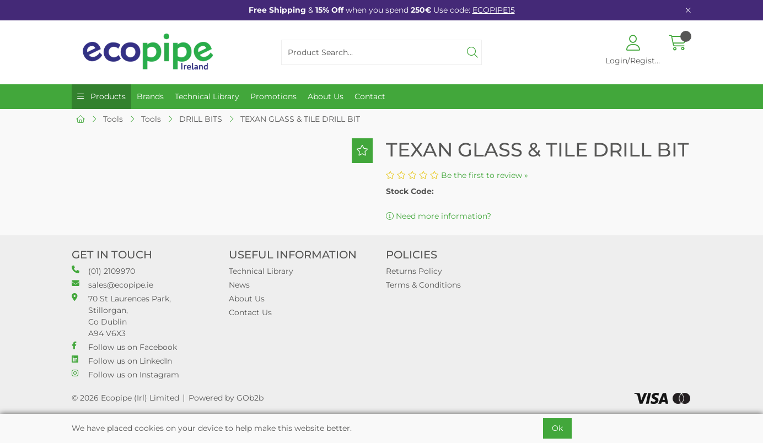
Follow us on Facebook (124, 347)
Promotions (273, 96)
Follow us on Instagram (125, 374)
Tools (113, 119)
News (239, 285)
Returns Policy (414, 271)
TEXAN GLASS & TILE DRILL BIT (300, 119)
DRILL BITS (200, 119)
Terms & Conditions (423, 285)
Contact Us (250, 312)
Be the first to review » (484, 175)
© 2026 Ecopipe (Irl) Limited (125, 398)
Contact (369, 96)
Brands (150, 96)
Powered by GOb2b (226, 398)
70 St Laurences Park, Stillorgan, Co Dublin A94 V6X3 (121, 315)
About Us (325, 96)
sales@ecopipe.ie (112, 284)
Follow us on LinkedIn (122, 360)
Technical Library (207, 96)
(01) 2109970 (103, 271)
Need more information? (438, 216)
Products (107, 96)
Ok (557, 428)
